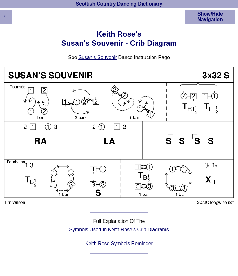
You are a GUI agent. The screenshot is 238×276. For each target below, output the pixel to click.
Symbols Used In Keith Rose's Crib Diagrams (119, 229)
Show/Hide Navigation (210, 16)
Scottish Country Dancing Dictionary (119, 4)
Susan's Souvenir (97, 57)
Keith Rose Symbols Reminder (119, 243)
